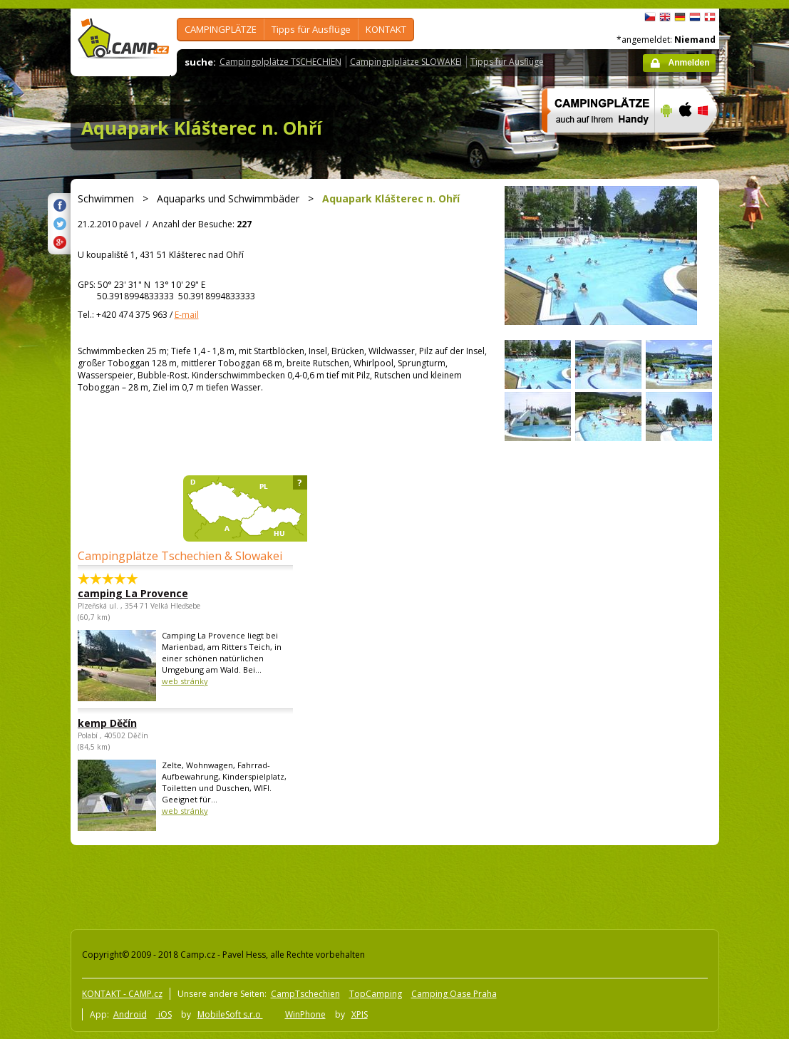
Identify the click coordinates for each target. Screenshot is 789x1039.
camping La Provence (133, 593)
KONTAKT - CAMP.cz (122, 994)
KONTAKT (386, 29)
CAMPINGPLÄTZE (221, 29)
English (665, 17)
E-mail (187, 315)
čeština (650, 17)
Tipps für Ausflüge (311, 29)
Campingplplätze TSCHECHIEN (280, 62)
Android (130, 1014)
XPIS (359, 1014)
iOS (164, 1014)
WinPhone (305, 1014)
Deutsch (680, 17)
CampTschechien (305, 994)
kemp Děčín (107, 723)
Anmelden (688, 63)
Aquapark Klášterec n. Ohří (201, 127)
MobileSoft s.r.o (230, 1014)
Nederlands (695, 17)
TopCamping (375, 994)
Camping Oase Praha (454, 994)
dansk (710, 17)
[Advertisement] (326, 884)
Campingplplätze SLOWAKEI (406, 62)
